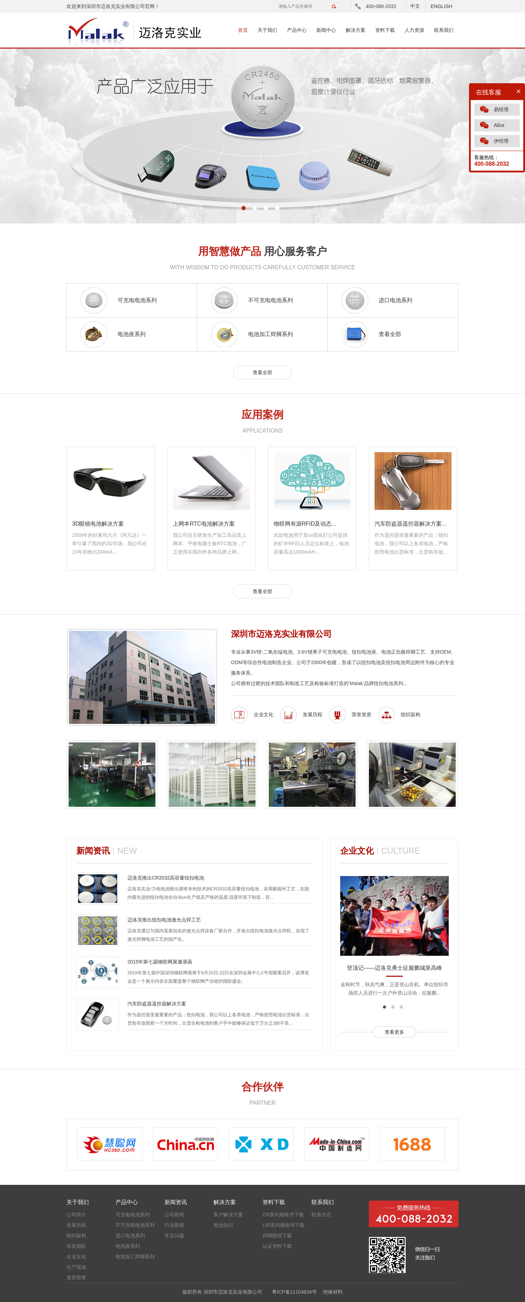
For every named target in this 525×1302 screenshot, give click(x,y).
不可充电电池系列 (270, 300)
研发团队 (76, 1246)
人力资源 (414, 30)
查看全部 (390, 334)
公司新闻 (174, 1214)
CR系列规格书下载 (283, 1214)
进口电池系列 (395, 300)
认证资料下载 (277, 1246)
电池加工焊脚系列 (270, 334)
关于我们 (267, 30)
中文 (415, 6)
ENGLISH (441, 6)
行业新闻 (174, 1225)
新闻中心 (326, 30)
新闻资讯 (175, 1202)
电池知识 (223, 1225)
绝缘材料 (333, 1292)
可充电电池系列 (137, 300)
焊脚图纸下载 (277, 1235)
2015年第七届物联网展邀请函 (159, 962)
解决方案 (355, 30)
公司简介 (76, 1214)
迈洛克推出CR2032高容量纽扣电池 (165, 878)
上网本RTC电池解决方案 (204, 524)
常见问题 (174, 1235)
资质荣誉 (76, 1277)
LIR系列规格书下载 (283, 1225)
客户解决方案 (228, 1214)
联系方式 (321, 1214)
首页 (243, 30)
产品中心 (297, 30)
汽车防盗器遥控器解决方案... (410, 524)
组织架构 (410, 714)
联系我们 (444, 30)
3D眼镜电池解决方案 (98, 524)
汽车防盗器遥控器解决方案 (156, 1003)
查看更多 (394, 1032)
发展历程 (312, 714)
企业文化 (263, 714)
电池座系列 (132, 334)
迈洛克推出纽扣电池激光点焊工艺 (164, 920)
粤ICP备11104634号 (294, 1292)
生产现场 (76, 1267)
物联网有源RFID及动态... (305, 524)
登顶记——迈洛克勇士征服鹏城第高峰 (394, 968)
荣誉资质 (361, 714)
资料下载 (385, 30)
